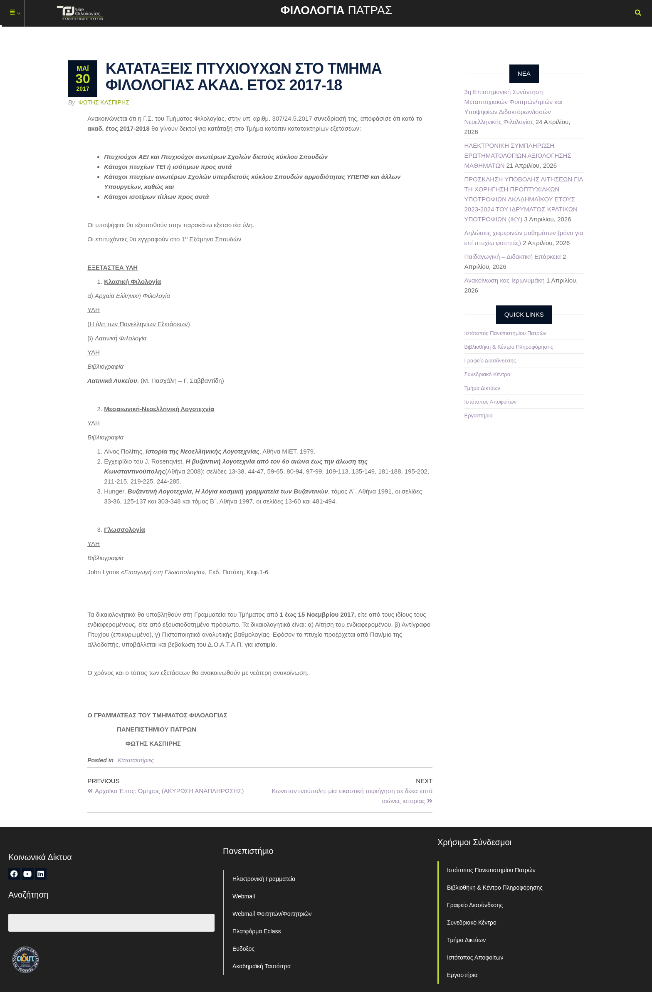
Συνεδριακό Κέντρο (487, 374)
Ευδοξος (243, 948)
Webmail (243, 896)
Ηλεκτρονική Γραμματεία (263, 878)
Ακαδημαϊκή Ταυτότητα (261, 966)
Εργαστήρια (478, 415)
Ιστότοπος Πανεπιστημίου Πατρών (505, 333)
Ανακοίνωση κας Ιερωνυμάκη (504, 280)
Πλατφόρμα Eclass (256, 931)
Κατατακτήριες (136, 760)
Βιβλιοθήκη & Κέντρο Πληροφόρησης (508, 347)
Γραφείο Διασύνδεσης (490, 360)
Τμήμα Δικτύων (482, 388)
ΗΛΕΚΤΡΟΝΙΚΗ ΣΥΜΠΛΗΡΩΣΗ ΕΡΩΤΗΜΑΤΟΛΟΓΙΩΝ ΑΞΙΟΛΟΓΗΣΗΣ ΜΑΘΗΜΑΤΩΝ (517, 155)
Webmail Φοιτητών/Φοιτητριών (272, 913)
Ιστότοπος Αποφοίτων (490, 402)
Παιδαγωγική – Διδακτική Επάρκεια (512, 256)
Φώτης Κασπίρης (104, 102)
